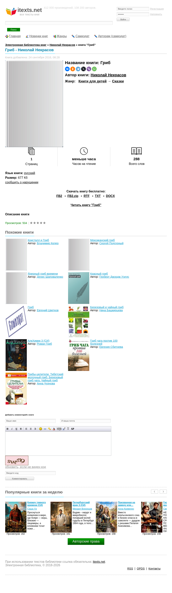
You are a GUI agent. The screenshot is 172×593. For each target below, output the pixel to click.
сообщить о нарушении (21, 182)
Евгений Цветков (48, 310)
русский (29, 173)
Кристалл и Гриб (38, 240)
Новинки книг (38, 36)
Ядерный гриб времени (43, 273)
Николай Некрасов (108, 75)
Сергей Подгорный (111, 243)
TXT (98, 196)
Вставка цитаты (64, 428)
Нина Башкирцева (111, 310)
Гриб (31, 307)
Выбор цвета (54, 428)
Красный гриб (99, 273)
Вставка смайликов (40, 428)
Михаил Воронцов (82, 508)
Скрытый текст (59, 428)
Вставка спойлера (72, 428)
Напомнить (156, 14)
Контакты (154, 568)
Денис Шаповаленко (50, 276)
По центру (31, 428)
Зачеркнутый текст (21, 428)
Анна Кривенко (126, 508)
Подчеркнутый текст (16, 428)
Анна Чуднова (46, 383)
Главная (15, 36)
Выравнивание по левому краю (26, 428)
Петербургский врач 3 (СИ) (81, 504)
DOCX (110, 196)
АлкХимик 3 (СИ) (38, 340)
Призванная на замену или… (126, 504)
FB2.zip (72, 196)
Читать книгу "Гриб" (86, 205)
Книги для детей (92, 81)
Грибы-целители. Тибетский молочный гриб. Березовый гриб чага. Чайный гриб (45, 377)
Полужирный (7, 428)
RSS (130, 568)
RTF (87, 196)
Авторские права (86, 541)
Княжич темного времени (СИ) (36, 504)
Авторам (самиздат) (112, 36)
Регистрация (157, 9)
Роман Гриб (44, 343)
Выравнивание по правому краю (35, 428)
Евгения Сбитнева (111, 346)
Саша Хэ (32, 508)
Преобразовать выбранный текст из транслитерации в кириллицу (68, 428)
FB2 (59, 196)
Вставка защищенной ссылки (49, 428)
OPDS (141, 568)
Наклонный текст (12, 428)
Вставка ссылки (45, 428)
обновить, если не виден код (25, 467)
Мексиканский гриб (102, 240)
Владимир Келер (48, 243)
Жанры (62, 36)
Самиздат (82, 36)
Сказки (118, 81)
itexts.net (99, 561)
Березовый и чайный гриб (107, 307)
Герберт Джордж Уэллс (114, 276)
